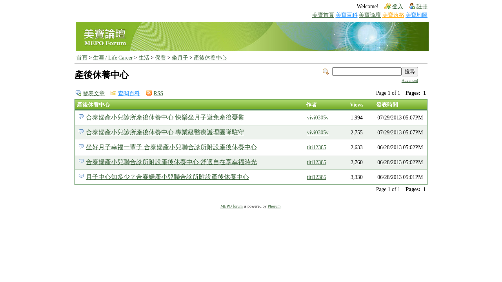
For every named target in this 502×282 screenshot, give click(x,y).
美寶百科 (347, 15)
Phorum (273, 206)
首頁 (81, 58)
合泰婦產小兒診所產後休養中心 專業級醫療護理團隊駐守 (165, 132)
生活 (143, 58)
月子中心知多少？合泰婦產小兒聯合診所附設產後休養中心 (167, 177)
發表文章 (94, 93)
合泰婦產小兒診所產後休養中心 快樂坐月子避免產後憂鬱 (165, 117)
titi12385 (316, 147)
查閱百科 (129, 93)
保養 (160, 58)
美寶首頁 (323, 15)
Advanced (410, 80)
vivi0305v (318, 118)
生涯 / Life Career (113, 58)
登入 (397, 6)
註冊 (422, 6)
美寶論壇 (370, 15)
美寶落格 (393, 15)
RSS (158, 93)
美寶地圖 (416, 15)
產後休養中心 (210, 58)
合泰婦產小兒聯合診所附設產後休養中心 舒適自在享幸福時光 (171, 162)
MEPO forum (231, 206)
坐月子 (180, 58)
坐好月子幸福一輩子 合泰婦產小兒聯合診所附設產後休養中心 (171, 147)
